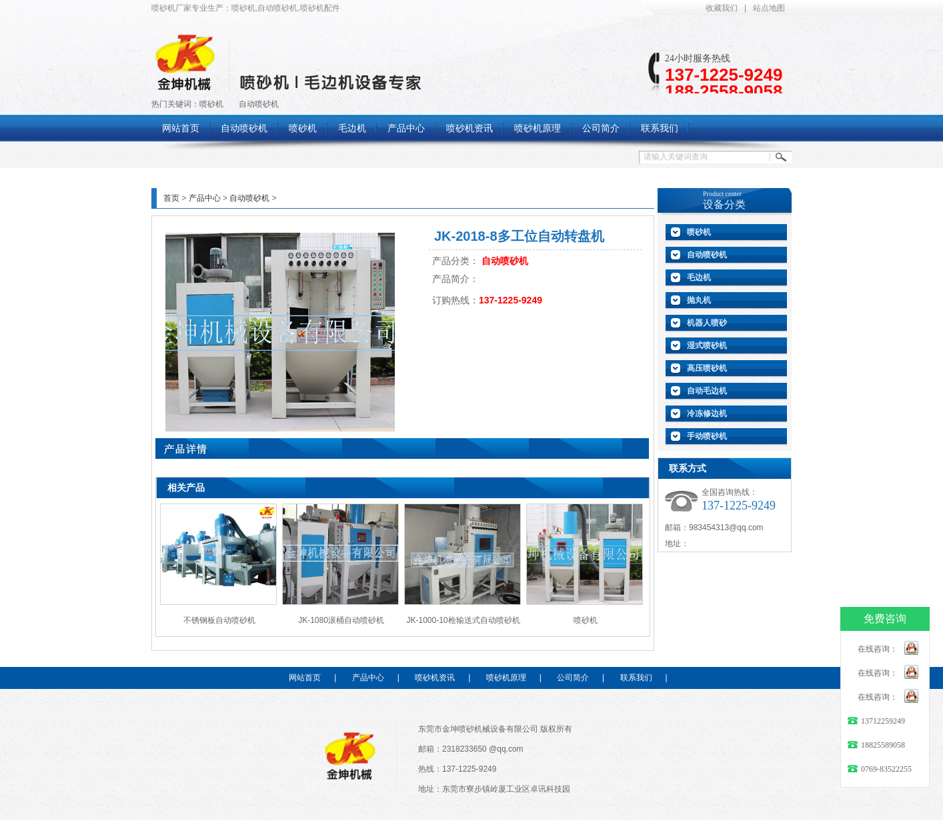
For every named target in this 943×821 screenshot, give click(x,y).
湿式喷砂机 (707, 345)
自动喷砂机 (259, 104)
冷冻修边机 (707, 413)
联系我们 (636, 677)
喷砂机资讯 (435, 677)
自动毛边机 (707, 390)
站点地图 (769, 8)
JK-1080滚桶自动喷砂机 (341, 620)
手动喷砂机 (707, 436)
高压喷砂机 (707, 368)
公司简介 (573, 677)
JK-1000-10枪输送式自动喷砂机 (463, 620)
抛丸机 (699, 300)
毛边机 (699, 277)
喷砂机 (211, 104)
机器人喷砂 (707, 322)
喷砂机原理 (506, 677)
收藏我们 (722, 8)
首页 (171, 198)
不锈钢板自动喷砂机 (219, 620)
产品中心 (205, 198)
